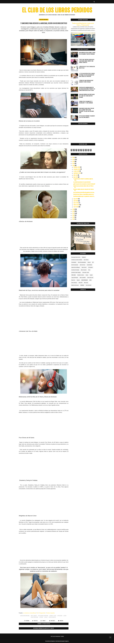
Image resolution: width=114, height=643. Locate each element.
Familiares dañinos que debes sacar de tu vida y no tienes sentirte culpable (87, 96)
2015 (73, 217)
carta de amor (88, 285)
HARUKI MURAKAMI (84, 280)
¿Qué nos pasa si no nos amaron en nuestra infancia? (84, 184)
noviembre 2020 (77, 169)
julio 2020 (76, 175)
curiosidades (73, 262)
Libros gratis (84, 267)
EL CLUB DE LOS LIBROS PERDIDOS (57, 10)
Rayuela (78, 280)
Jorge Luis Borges (74, 277)
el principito (90, 267)
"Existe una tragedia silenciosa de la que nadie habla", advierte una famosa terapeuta (86, 61)
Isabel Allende (89, 264)
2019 (73, 209)
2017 (73, 213)
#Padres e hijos (52, 615)
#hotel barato (34, 615)
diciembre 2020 (77, 167)
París (89, 270)
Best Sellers (86, 259)
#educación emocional (25, 615)
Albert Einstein (83, 270)
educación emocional (44, 19)
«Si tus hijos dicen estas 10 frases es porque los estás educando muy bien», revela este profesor (87, 75)
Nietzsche (86, 282)
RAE (93, 262)
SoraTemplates (52, 641)
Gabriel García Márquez (75, 267)
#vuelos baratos (52, 617)
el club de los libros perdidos (76, 259)
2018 (73, 211)
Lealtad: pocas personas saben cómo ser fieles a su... (83, 186)
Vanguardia (42, 613)
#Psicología (59, 615)
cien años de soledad (75, 270)
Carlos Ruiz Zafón (85, 272)
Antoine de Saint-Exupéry (76, 272)
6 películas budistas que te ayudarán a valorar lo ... (84, 196)
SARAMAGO (82, 285)
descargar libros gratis (75, 257)
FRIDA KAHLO (73, 275)
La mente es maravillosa (29, 613)
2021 (73, 163)
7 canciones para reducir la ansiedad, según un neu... (83, 179)
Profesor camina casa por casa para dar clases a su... (83, 190)
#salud (64, 615)
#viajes (46, 617)
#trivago (41, 617)
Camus (87, 275)
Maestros (73, 280)
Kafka (90, 280)
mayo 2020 (76, 198)
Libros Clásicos (74, 282)
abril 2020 (76, 201)
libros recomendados (82, 262)
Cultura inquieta (50, 613)
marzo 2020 (76, 202)
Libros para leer (90, 277)
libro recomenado (74, 264)
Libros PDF (80, 282)
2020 (73, 165)
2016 (73, 215)
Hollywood (84, 257)
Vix (37, 613)
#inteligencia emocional (43, 615)
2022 (73, 161)
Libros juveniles (83, 277)
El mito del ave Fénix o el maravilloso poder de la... (83, 194)
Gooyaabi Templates (65, 641)
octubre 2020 (77, 171)
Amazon (89, 262)
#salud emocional (34, 617)
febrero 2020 (76, 204)
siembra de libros (80, 275)
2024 (73, 157)
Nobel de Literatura (75, 285)
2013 (73, 219)
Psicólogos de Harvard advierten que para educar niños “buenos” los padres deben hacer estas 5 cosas (87, 89)
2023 (73, 159)
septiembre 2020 (77, 173)
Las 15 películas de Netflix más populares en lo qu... (84, 192)
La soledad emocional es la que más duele (82, 182)
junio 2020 (76, 177)
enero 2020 (76, 206)
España (91, 275)
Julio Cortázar (82, 264)
